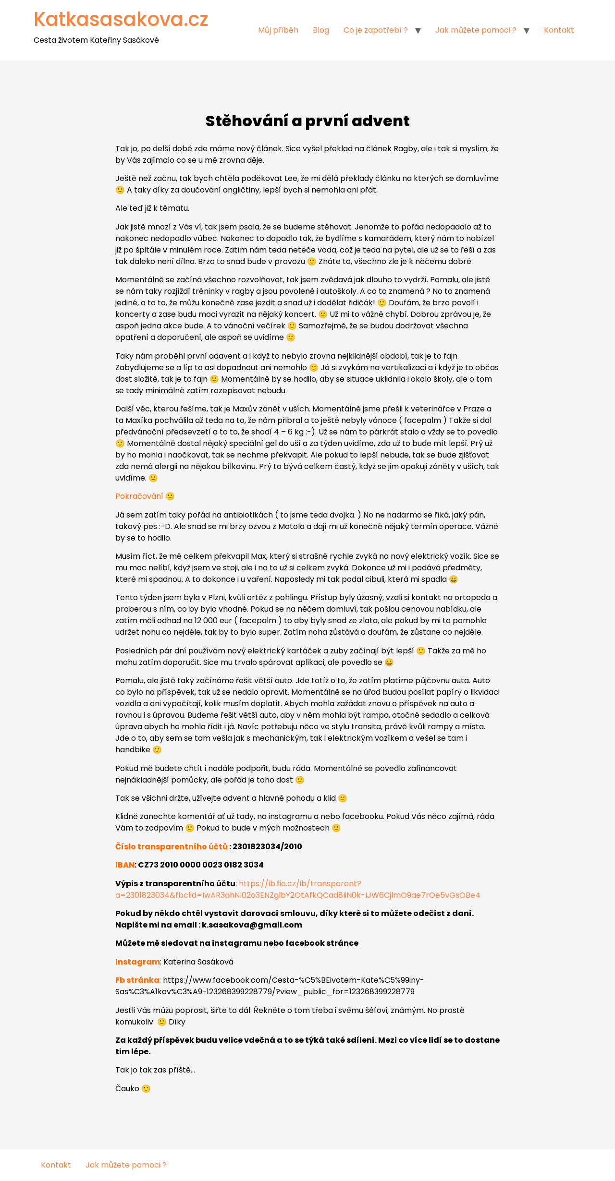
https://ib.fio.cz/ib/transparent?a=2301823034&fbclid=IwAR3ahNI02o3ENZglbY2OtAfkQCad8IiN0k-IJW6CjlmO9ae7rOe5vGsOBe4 (297, 889)
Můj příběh (278, 30)
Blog (321, 30)
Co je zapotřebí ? (376, 30)
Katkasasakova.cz (121, 19)
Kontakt (559, 30)
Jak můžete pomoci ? (476, 30)
